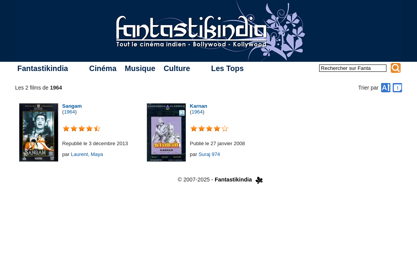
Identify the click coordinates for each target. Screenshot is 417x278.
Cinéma (102, 68)
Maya (97, 154)
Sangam (72, 106)
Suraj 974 (209, 154)
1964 (69, 112)
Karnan (198, 106)
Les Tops (227, 68)
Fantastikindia (42, 68)
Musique (140, 68)
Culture (177, 68)
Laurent (79, 154)
